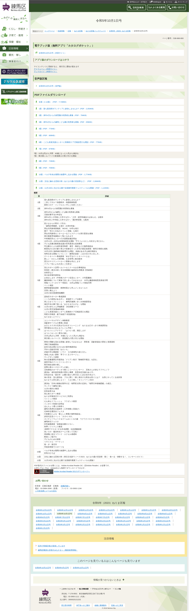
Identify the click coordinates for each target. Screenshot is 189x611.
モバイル (169, 2)
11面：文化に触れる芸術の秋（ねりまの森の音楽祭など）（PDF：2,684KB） (70, 181)
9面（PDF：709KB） (47, 168)
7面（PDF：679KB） (47, 149)
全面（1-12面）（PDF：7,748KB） (53, 102)
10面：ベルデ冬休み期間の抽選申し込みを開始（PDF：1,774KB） (66, 174)
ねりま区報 (78, 31)
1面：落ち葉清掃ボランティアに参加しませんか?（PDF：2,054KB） (67, 109)
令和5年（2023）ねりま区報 (120, 31)
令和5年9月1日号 (62, 568)
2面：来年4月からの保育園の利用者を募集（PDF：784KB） (63, 115)
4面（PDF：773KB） (47, 129)
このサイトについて (68, 589)
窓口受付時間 (66, 605)
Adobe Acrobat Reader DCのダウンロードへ (62, 471)
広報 (69, 31)
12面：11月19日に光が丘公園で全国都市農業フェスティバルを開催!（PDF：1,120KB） (74, 188)
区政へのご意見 (117, 605)
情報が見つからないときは (107, 580)
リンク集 (118, 589)
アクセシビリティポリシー (101, 589)
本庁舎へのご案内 (83, 605)
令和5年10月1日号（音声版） (51, 86)
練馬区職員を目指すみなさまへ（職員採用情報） (58, 550)
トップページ (49, 31)
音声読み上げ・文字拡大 (138, 2)
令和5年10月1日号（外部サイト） (52, 53)
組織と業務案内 (100, 605)
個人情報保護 (83, 589)
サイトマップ (182, 2)
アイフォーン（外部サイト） (45, 69)
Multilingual (157, 2)
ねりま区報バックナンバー (96, 31)
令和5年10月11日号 (81, 568)
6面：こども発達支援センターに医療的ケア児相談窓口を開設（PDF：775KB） (71, 142)
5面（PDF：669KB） (47, 135)
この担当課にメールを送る (46, 491)
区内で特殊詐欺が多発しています (51, 546)
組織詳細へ (65, 486)
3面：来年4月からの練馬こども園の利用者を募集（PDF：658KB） (66, 122)
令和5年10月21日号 (43, 568)
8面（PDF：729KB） (47, 161)
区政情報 (61, 31)
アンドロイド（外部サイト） (45, 71)
